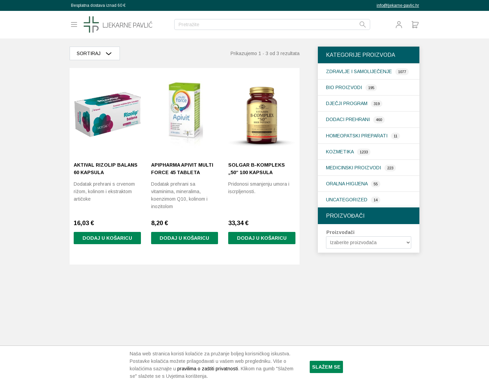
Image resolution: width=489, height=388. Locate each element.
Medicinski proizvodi (354, 167)
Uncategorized (347, 199)
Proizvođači (340, 232)
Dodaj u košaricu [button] (107, 238)
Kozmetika (340, 151)
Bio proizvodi (344, 87)
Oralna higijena (347, 183)
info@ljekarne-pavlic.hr (398, 5)
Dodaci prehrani (348, 119)
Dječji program (347, 103)
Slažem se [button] (326, 367)
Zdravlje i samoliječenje (359, 71)
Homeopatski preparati (357, 135)
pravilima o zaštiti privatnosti (207, 368)
